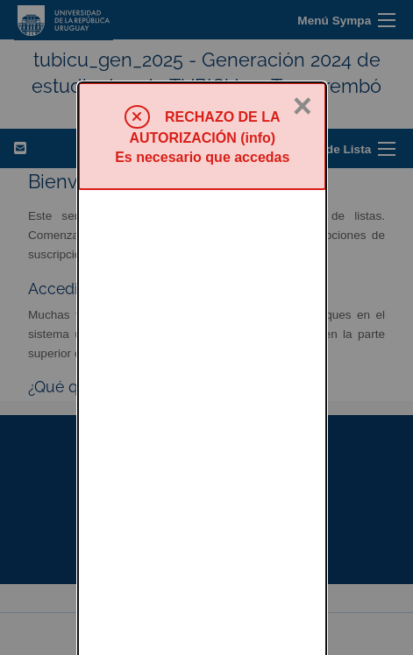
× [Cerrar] (302, 23)
